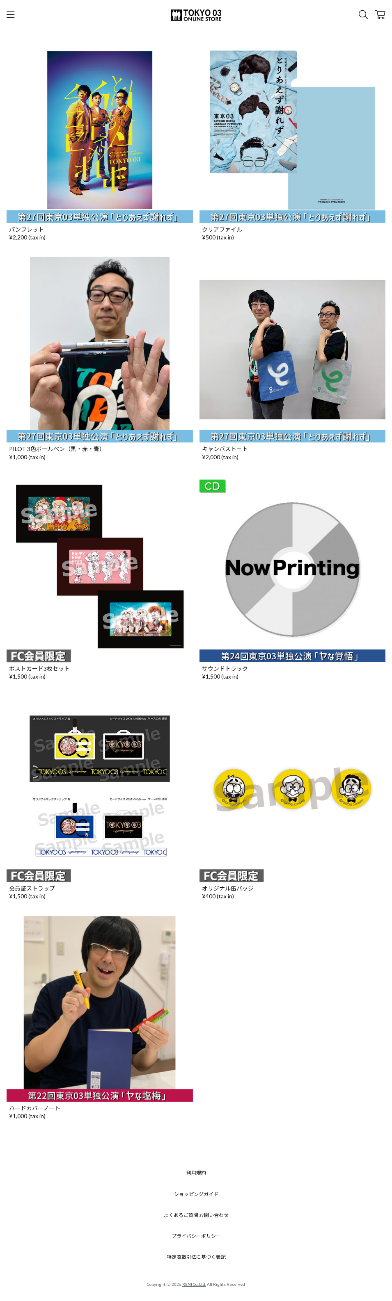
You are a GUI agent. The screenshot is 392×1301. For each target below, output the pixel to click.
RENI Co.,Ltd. (194, 1284)
